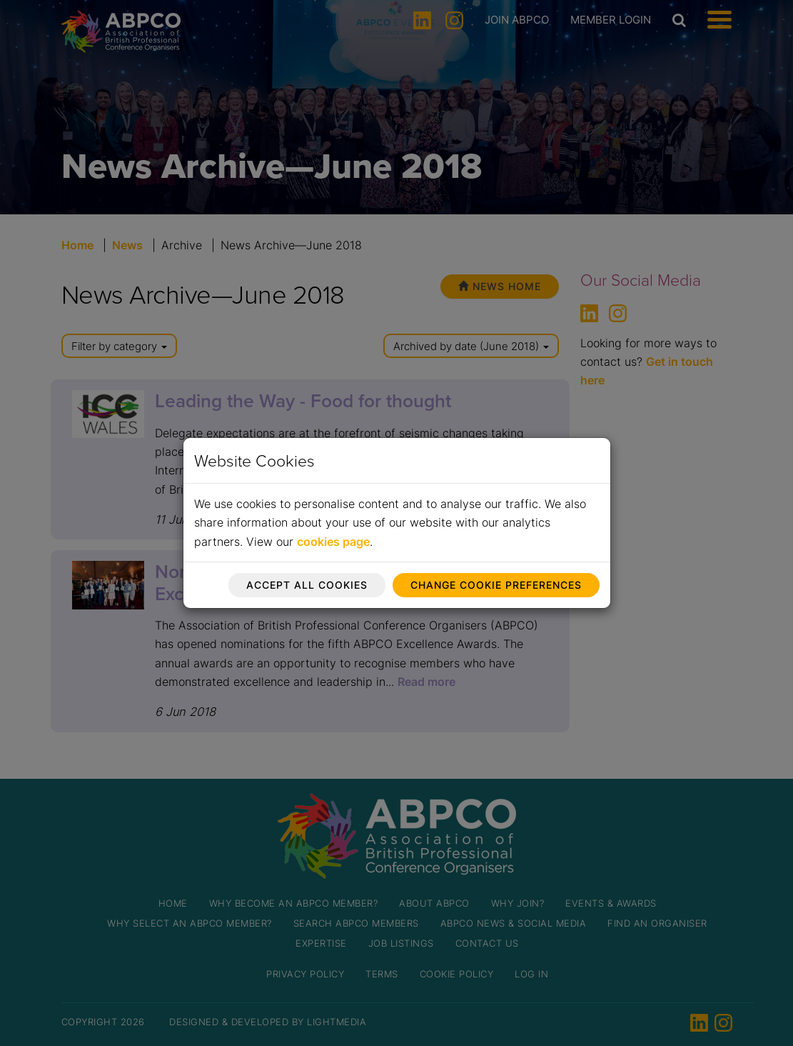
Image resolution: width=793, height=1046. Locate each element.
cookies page (333, 541)
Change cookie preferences (496, 585)
